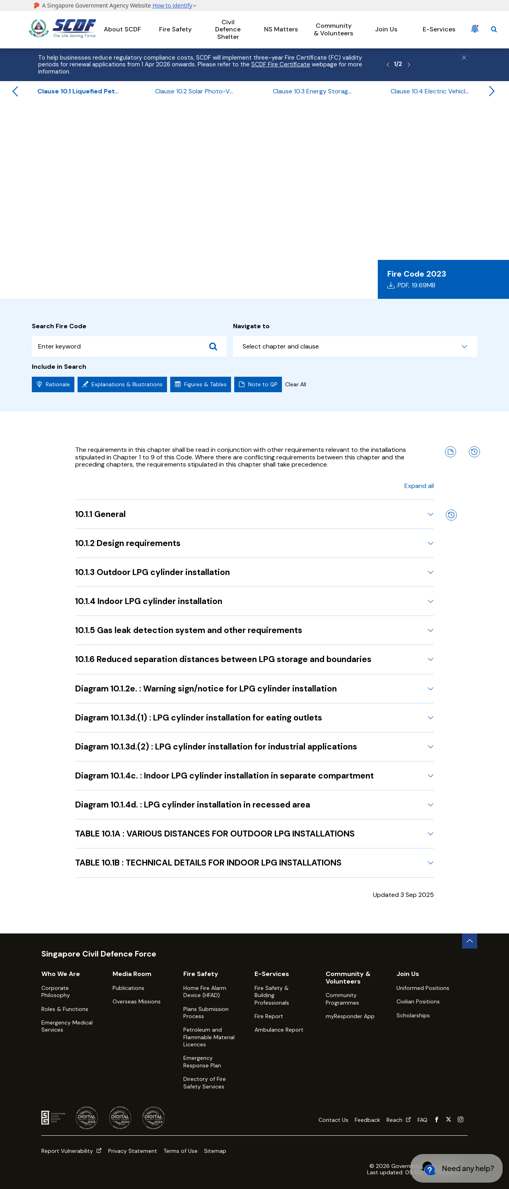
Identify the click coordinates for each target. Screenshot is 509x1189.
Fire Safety (175, 29)
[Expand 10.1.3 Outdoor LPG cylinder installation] (430, 572)
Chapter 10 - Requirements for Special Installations (275, 122)
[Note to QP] (450, 451)
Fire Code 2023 (112, 122)
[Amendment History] (474, 451)
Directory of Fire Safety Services (204, 1082)
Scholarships (413, 1015)
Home (36, 122)
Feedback (367, 1119)
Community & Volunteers (333, 29)
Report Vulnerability (71, 1150)
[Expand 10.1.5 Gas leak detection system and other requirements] (430, 630)
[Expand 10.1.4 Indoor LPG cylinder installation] (430, 601)
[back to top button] (469, 941)
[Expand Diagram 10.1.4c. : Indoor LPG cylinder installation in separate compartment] (430, 776)
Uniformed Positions (422, 987)
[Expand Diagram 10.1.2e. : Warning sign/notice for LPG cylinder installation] (430, 689)
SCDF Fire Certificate (280, 64)
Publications (128, 987)
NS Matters (281, 29)
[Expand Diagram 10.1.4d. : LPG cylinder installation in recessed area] (430, 805)
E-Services (439, 29)
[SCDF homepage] (62, 36)
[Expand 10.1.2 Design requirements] (430, 543)
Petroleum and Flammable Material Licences (209, 1037)
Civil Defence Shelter (228, 29)
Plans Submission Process (206, 1012)
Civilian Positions (418, 1001)
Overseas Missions (137, 1001)
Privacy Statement (132, 1150)
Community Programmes (342, 998)
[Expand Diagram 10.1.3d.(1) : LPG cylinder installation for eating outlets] (430, 718)
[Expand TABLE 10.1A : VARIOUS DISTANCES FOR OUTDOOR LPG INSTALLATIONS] (430, 834)
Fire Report (268, 1016)
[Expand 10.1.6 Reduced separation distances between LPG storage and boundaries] (430, 659)
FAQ (422, 1119)
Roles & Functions (64, 1009)
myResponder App (350, 1016)
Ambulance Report (278, 1029)
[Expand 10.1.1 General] (430, 514)
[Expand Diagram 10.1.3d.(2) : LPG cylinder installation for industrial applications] (430, 747)
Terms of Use (180, 1150)
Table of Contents (168, 122)
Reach (399, 1119)
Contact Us (333, 1119)
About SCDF (122, 29)
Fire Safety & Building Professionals (271, 995)
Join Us (386, 29)
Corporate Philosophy (55, 991)
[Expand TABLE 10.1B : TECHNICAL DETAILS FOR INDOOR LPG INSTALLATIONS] (430, 863)
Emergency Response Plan (202, 1061)
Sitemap (215, 1150)
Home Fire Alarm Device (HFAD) (204, 991)
